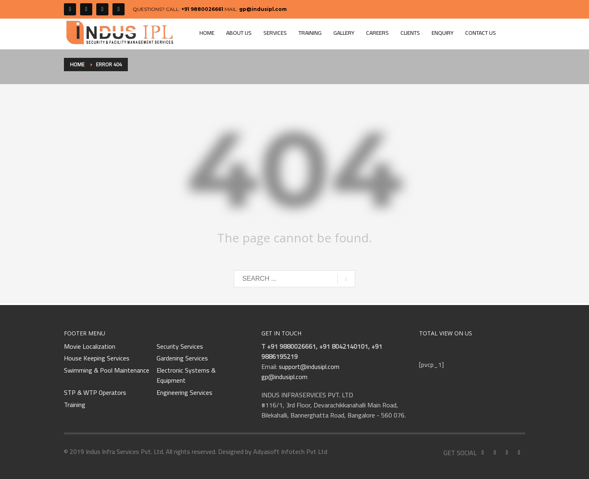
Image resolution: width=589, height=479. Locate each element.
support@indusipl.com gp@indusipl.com (300, 371)
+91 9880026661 (202, 9)
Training (74, 405)
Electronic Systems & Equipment (186, 375)
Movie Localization (89, 346)
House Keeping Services (96, 358)
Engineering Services (184, 393)
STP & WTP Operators (95, 393)
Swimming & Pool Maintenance (106, 370)
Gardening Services (182, 358)
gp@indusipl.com (263, 9)
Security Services (180, 346)
